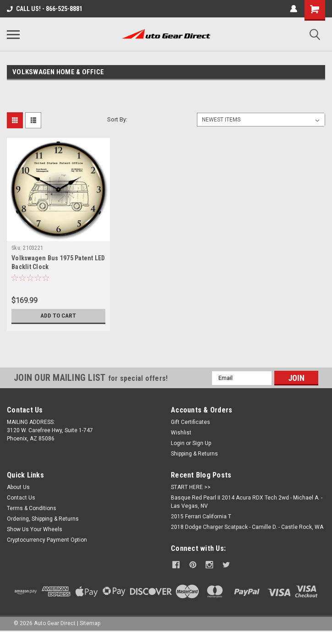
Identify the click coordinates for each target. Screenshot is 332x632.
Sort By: (117, 119)
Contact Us (21, 498)
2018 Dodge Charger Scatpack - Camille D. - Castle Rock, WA (247, 527)
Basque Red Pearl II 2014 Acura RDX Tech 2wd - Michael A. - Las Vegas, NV (246, 502)
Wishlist (181, 432)
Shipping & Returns (194, 454)
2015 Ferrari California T (201, 516)
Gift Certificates (190, 422)
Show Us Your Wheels (34, 529)
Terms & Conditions (31, 508)
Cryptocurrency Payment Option (47, 540)
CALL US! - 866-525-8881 (44, 8)
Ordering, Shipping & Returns (43, 519)
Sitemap (90, 623)
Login (178, 443)
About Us (18, 487)
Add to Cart (58, 315)
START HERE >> (191, 487)
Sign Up (201, 443)
